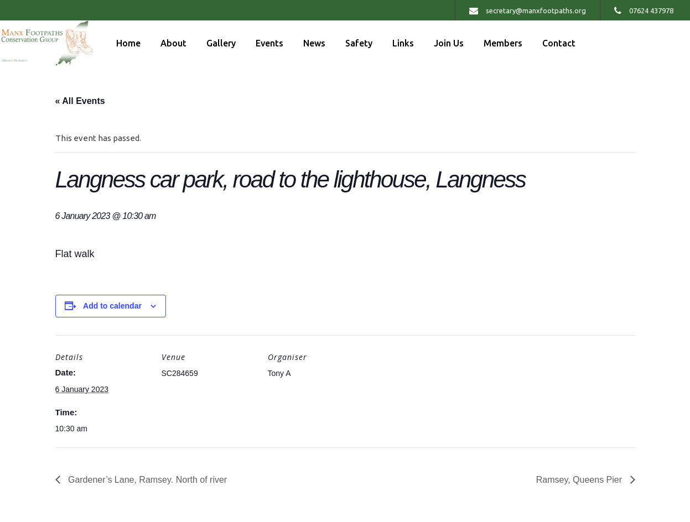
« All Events (80, 101)
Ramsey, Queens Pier (580, 479)
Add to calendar (112, 305)
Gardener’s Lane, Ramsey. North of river (146, 479)
